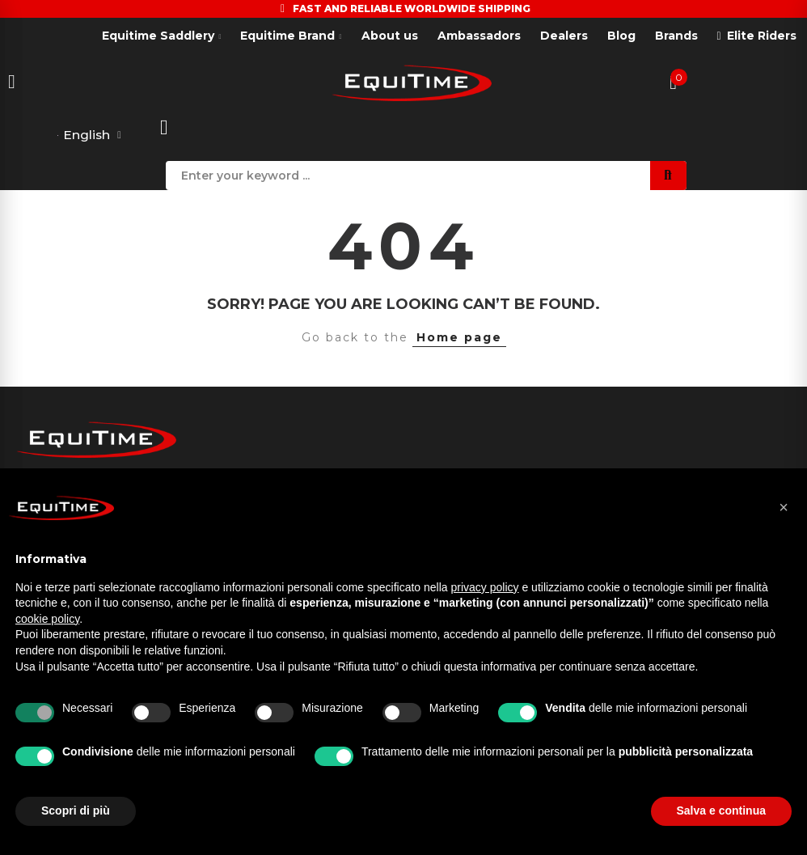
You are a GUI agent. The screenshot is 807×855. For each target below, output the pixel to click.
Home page (459, 338)
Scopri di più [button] (75, 810)
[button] (783, 507)
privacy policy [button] (485, 587)
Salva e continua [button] (721, 810)
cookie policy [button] (47, 618)
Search (668, 175)
